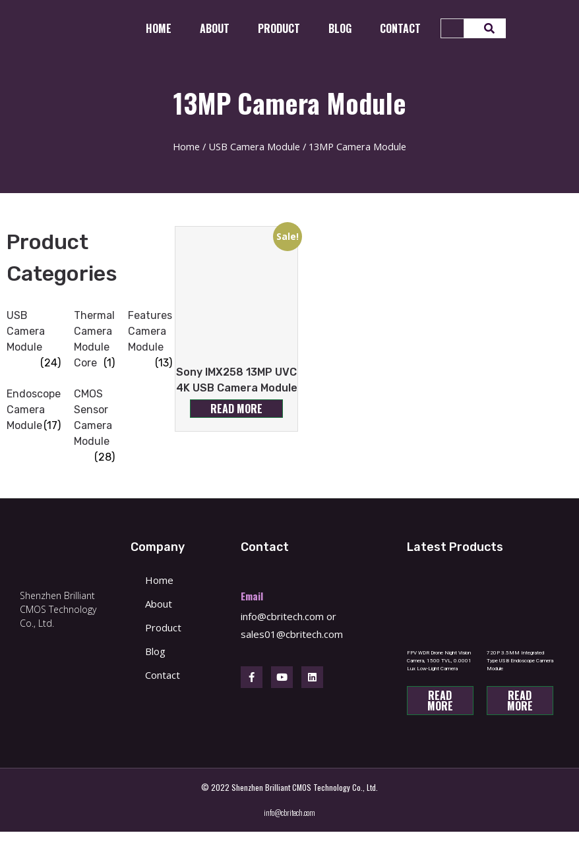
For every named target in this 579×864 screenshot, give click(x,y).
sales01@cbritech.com (292, 634)
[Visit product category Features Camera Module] (150, 331)
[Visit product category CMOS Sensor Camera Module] (94, 418)
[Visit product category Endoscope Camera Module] (34, 410)
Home (158, 28)
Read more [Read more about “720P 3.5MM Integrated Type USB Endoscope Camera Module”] (520, 700)
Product (279, 28)
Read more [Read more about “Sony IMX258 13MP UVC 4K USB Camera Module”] (236, 409)
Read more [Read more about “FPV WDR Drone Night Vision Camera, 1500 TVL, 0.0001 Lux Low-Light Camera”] (440, 700)
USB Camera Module (254, 146)
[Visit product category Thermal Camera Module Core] (94, 339)
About (214, 28)
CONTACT (400, 28)
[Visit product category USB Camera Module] (34, 331)
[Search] (485, 28)
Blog (339, 28)
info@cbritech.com (282, 616)
